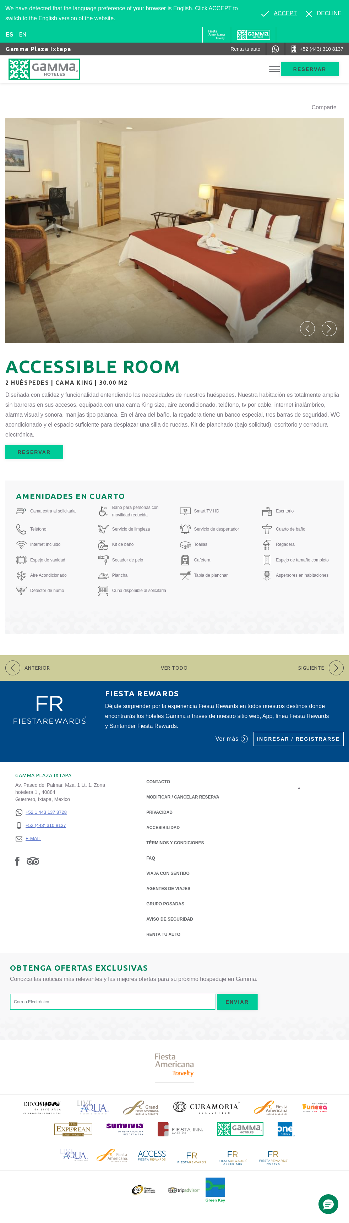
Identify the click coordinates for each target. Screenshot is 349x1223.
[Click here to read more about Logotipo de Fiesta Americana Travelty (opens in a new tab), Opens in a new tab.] (174, 1065)
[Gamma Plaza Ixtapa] (51, 69)
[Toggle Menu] (274, 69)
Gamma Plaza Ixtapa (38, 49)
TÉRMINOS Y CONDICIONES (175, 842)
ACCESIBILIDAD (163, 827)
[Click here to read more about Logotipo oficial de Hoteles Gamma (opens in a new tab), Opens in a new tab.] (240, 1129)
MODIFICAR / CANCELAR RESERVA (182, 797)
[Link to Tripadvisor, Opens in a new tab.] (33, 861)
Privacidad (159, 812)
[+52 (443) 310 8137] (41, 826)
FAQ (150, 858)
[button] (307, 328)
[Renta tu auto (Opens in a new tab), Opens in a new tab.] (245, 49)
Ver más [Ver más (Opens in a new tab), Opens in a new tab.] (232, 738)
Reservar (309, 69)
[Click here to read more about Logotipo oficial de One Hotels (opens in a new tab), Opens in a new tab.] (286, 1129)
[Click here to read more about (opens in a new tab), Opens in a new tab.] (42, 1107)
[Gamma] (253, 35)
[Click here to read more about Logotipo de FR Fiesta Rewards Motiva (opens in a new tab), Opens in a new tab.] (273, 1158)
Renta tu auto (163, 934)
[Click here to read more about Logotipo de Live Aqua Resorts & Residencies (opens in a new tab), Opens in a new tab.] (93, 1107)
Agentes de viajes (168, 888)
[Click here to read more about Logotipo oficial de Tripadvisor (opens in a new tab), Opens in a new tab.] (184, 1190)
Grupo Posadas (165, 903)
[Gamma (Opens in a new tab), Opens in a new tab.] (217, 35)
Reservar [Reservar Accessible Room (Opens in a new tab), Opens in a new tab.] (34, 452)
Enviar (237, 1002)
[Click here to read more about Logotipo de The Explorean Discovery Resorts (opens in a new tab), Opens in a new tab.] (73, 1129)
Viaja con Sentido (168, 873)
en (22, 34)
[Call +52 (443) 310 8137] (317, 49)
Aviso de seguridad (169, 919)
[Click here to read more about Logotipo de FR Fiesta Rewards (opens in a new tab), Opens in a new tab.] (192, 1158)
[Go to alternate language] (279, 13)
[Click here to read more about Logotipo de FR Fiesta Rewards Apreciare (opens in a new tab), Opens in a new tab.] (233, 1158)
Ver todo (174, 668)
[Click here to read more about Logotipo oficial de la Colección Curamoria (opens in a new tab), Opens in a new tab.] (206, 1108)
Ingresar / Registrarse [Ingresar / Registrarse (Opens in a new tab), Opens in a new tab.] (298, 739)
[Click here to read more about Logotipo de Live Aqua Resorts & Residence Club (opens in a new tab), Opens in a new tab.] (74, 1155)
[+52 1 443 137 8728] (41, 812)
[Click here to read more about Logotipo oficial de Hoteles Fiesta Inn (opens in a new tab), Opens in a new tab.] (180, 1129)
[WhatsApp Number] (275, 49)
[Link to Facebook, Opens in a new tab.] (17, 861)
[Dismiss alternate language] (324, 13)
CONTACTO (158, 781)
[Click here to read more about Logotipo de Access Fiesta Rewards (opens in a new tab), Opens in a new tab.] (152, 1155)
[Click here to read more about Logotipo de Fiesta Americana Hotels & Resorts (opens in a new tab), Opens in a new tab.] (271, 1108)
